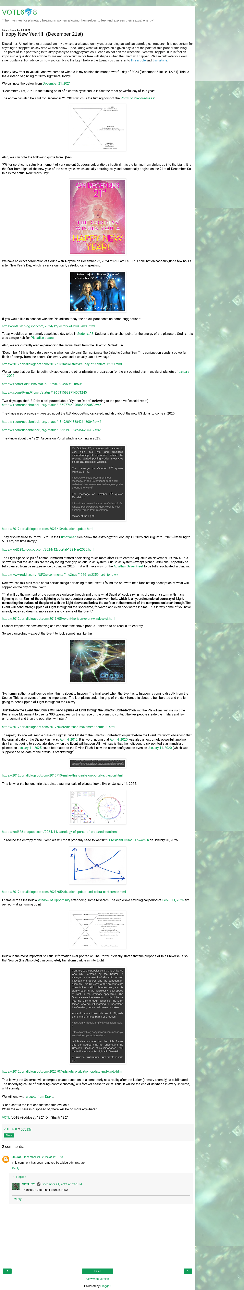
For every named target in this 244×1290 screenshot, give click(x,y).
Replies (21, 1176)
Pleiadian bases (42, 338)
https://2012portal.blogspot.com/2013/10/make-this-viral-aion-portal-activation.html (62, 775)
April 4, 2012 (69, 739)
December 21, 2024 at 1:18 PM (43, 1157)
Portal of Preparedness (137, 98)
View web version (97, 1278)
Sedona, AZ (85, 334)
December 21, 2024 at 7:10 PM (62, 1184)
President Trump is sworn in (129, 840)
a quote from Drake (39, 1097)
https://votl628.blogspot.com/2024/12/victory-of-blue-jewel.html (48, 326)
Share (9, 1135)
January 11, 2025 (30, 748)
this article (138, 60)
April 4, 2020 (119, 739)
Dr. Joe (17, 1157)
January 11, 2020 (160, 748)
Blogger (105, 1286)
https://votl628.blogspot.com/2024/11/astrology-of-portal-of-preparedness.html (60, 832)
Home (97, 1271)
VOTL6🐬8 (19, 12)
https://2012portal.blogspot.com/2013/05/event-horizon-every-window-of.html (58, 619)
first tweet (68, 537)
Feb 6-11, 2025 (173, 900)
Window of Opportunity (54, 900)
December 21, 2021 (57, 83)
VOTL (6, 1117)
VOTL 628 (28, 1184)
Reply (15, 1168)
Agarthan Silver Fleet (128, 566)
